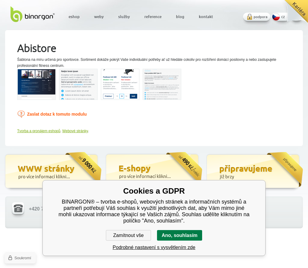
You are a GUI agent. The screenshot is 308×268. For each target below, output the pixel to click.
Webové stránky (75, 131)
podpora (260, 16)
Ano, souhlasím (179, 235)
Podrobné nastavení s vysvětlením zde (154, 247)
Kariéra (294, 13)
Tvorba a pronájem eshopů (38, 131)
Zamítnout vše (128, 235)
